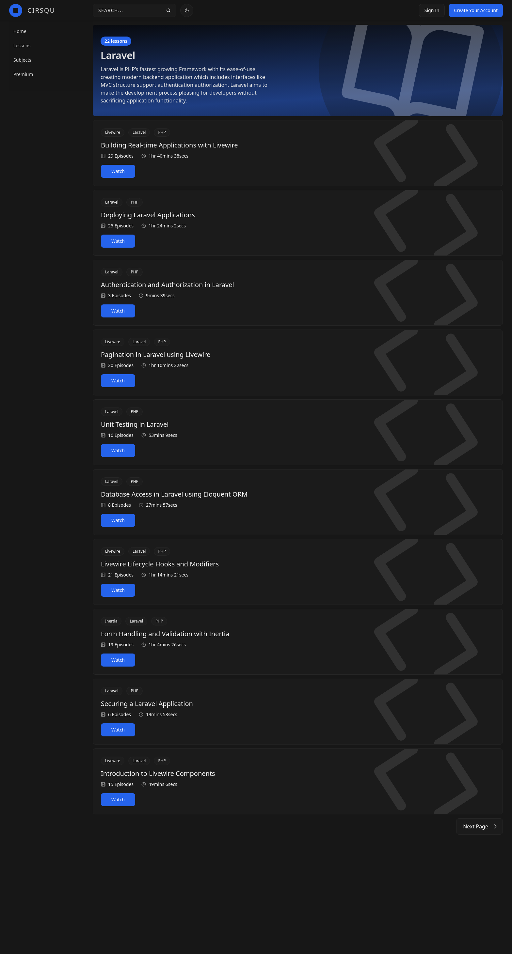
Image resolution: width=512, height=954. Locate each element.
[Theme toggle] (186, 10)
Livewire (112, 132)
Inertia (111, 621)
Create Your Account (476, 10)
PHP (162, 132)
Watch (118, 171)
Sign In (432, 10)
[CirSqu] (32, 10)
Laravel (139, 132)
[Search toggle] (134, 10)
